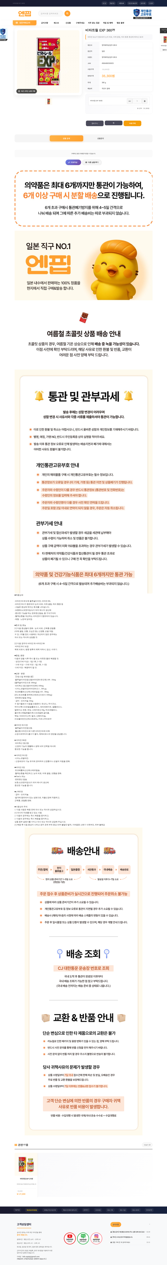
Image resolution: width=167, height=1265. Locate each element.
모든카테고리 (23, 22)
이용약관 (16, 1210)
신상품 (68, 22)
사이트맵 (98, 1210)
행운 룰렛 (120, 22)
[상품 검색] (67, 13)
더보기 (147, 1144)
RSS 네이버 (136, 1210)
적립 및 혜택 (108, 22)
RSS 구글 (123, 1210)
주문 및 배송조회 (128, 3)
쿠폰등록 (115, 3)
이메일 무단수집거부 (50, 1210)
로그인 (96, 3)
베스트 (56, 22)
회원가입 (105, 3)
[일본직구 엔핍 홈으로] (24, 13)
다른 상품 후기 (92, 164)
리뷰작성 (72, 164)
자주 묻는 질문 (93, 22)
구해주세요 (80, 22)
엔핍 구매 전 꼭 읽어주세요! (120, 1242)
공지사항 (140, 3)
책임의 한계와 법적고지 (69, 1210)
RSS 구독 (110, 1210)
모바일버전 (149, 1210)
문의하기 (86, 1210)
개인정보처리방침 (31, 1210)
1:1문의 (150, 3)
